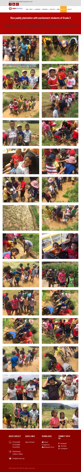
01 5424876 (16, 442)
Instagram (62, 448)
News (58, 9)
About (31, 9)
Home (27, 9)
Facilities (53, 9)
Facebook (62, 443)
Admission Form (48, 447)
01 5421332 (16, 447)
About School (29, 442)
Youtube (62, 446)
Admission (45, 9)
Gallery (63, 9)
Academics (38, 9)
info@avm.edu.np (18, 458)
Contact (69, 9)
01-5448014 (16, 444)
